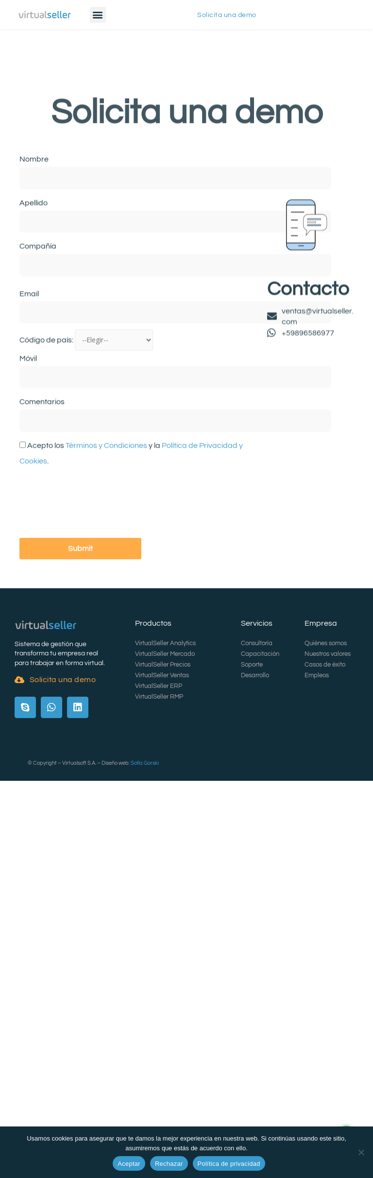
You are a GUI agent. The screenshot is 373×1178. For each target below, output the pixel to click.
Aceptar (129, 1163)
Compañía (37, 323)
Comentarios (42, 479)
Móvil (28, 435)
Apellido (33, 279)
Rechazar (169, 1163)
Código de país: (47, 417)
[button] (98, 15)
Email (29, 370)
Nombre (34, 236)
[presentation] (93, 580)
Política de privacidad (229, 1163)
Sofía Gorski (145, 763)
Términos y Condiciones (106, 522)
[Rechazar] (361, 1152)
